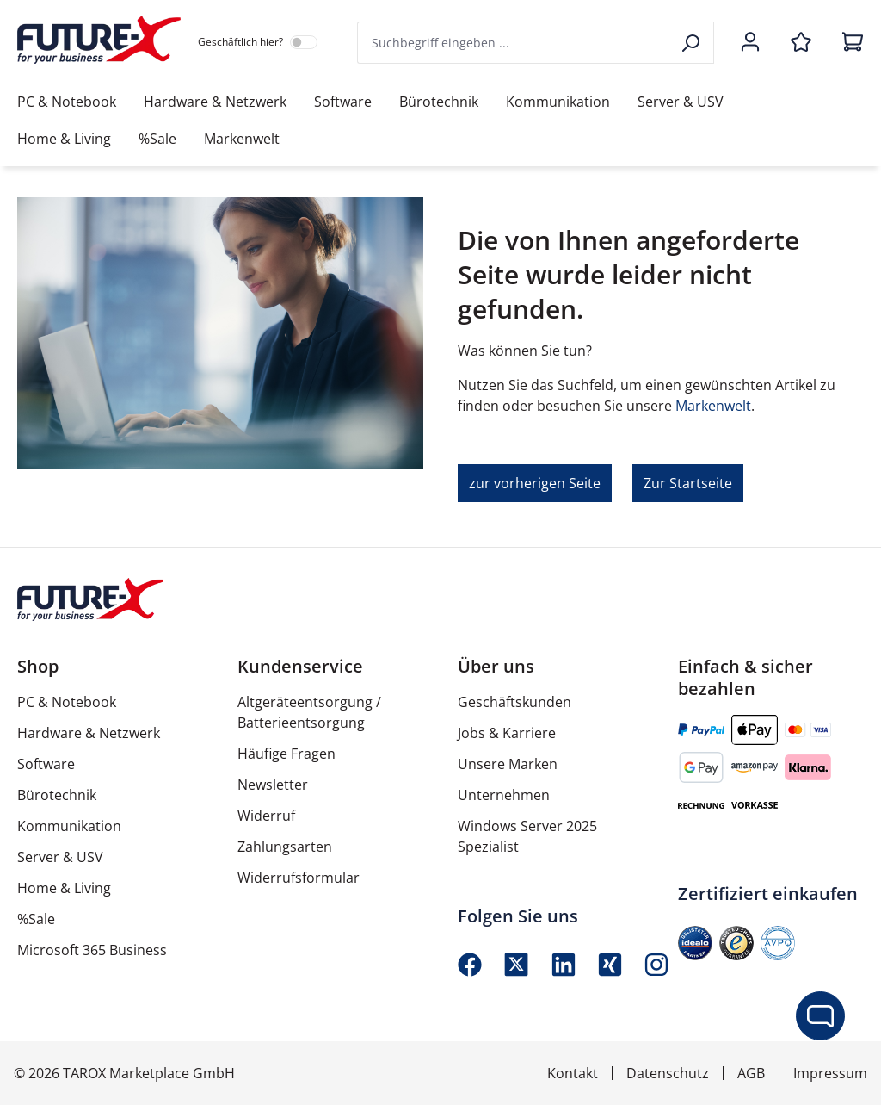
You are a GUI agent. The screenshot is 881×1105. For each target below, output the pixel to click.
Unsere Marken (508, 763)
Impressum (830, 1073)
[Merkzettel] (801, 43)
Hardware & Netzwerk (88, 732)
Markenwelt (713, 405)
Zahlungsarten (284, 846)
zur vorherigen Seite (535, 483)
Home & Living (64, 887)
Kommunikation (69, 825)
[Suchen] (692, 43)
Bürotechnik (56, 794)
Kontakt (572, 1073)
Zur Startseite (688, 483)
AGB (751, 1073)
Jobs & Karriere (507, 732)
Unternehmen (504, 794)
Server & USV (60, 856)
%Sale (36, 918)
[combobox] (514, 43)
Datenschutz (667, 1073)
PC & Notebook (66, 701)
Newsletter (272, 784)
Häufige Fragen (286, 753)
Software (46, 763)
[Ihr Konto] (750, 43)
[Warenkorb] (847, 43)
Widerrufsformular (298, 877)
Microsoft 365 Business (92, 949)
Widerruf (266, 815)
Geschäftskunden (514, 701)
